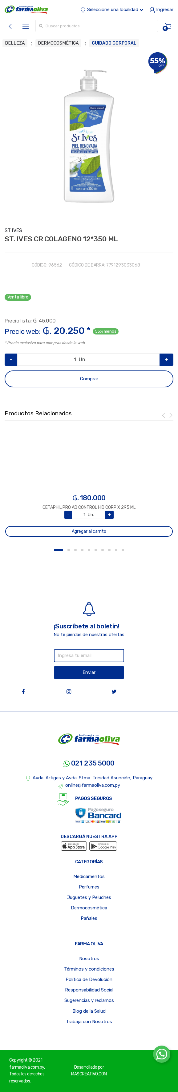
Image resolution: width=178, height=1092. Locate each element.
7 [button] (102, 550)
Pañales (89, 918)
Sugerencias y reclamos (89, 1000)
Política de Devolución (89, 979)
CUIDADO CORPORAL (114, 43)
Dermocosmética (89, 908)
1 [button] (58, 550)
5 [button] (89, 550)
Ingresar (161, 9)
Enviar (89, 672)
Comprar (89, 379)
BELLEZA (15, 43)
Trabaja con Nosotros (89, 1021)
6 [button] (96, 550)
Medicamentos (89, 876)
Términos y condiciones (89, 969)
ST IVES (13, 230)
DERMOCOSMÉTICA (58, 43)
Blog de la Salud (89, 1011)
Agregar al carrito (89, 531)
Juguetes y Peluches (89, 897)
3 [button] (75, 550)
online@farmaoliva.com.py (89, 785)
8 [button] (109, 550)
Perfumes (89, 887)
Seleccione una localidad (111, 9)
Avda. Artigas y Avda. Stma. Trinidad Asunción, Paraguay (89, 778)
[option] (89, 136)
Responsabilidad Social (89, 990)
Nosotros (89, 958)
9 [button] (116, 550)
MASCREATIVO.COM (89, 1074)
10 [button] (123, 550)
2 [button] (68, 550)
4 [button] (82, 550)
